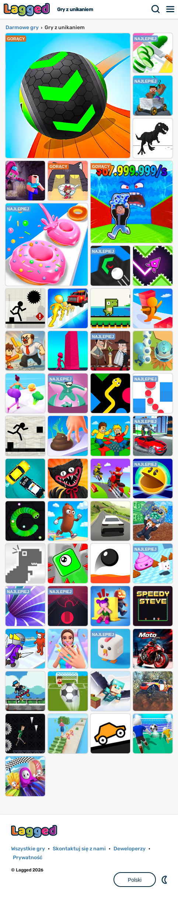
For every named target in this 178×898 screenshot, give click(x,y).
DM (165, 879)
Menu (170, 9)
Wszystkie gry (28, 849)
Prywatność (27, 857)
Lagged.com (35, 831)
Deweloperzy (130, 849)
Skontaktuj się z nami (79, 849)
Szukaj (156, 9)
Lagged (28, 9)
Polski (135, 880)
